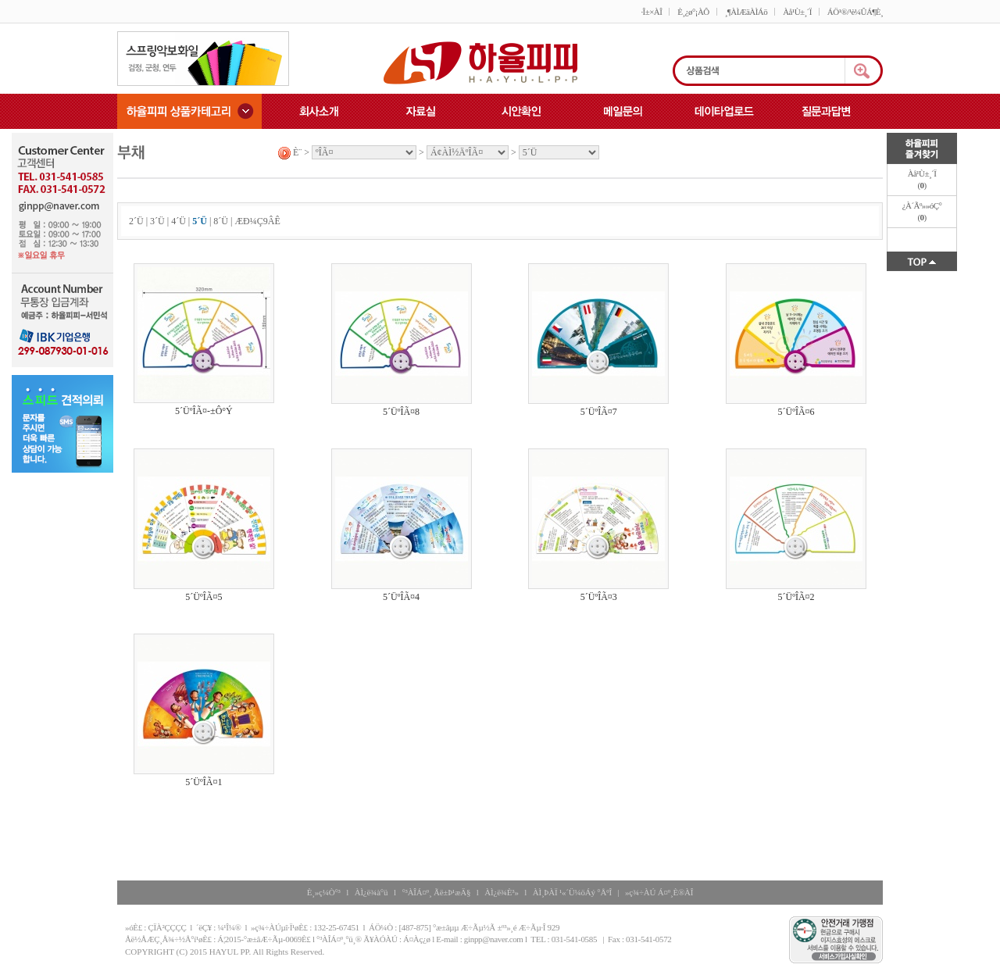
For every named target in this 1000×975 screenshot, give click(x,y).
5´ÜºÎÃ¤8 (401, 411)
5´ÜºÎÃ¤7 (598, 411)
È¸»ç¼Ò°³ (324, 892)
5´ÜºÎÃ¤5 (203, 596)
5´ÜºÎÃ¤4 (401, 596)
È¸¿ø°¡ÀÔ (693, 11)
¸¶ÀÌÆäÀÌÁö (746, 11)
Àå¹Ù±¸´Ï (797, 11)
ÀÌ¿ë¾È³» (501, 892)
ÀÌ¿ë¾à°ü (371, 892)
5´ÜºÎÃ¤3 (598, 596)
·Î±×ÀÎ (651, 11)
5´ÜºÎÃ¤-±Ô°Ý (204, 410)
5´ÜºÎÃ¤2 (796, 596)
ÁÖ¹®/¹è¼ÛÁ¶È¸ (855, 11)
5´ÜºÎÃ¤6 (796, 411)
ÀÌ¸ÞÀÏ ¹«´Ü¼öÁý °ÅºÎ (572, 892)
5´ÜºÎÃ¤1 (203, 782)
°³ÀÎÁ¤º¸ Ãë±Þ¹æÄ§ (436, 892)
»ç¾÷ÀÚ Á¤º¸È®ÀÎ (659, 892)
